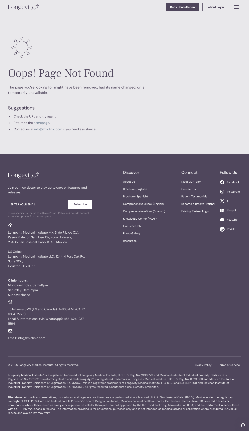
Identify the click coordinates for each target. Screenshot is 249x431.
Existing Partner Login (195, 211)
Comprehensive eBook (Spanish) (144, 211)
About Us (129, 181)
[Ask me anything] (243, 425)
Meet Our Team (191, 181)
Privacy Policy (203, 365)
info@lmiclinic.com (48, 129)
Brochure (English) (135, 189)
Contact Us (188, 189)
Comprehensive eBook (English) (143, 204)
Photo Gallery (132, 233)
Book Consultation (182, 7)
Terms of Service (229, 365)
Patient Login (215, 7)
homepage (41, 123)
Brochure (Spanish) (135, 196)
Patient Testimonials (194, 196)
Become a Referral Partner (198, 204)
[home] (23, 7)
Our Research (132, 226)
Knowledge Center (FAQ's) (140, 218)
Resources (130, 241)
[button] (236, 7)
